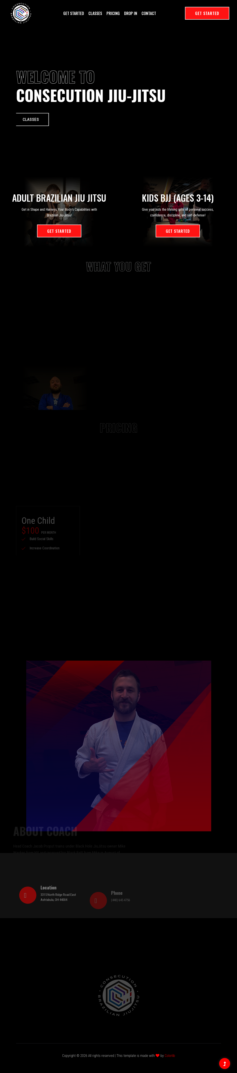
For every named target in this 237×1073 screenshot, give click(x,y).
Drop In (130, 13)
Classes (95, 13)
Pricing (113, 13)
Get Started (73, 13)
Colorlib (170, 1056)
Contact (149, 13)
